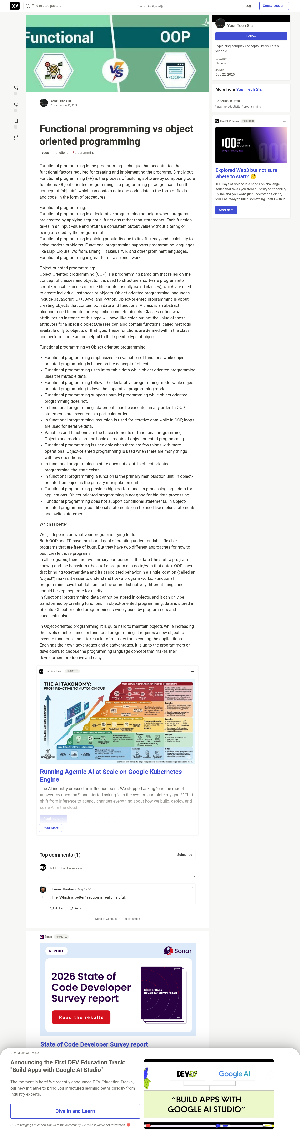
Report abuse (131, 918)
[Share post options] (16, 153)
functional (60, 152)
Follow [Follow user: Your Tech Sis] (251, 36)
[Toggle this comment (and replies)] (43, 897)
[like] (57, 908)
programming (83, 152)
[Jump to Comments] (16, 106)
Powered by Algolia (150, 6)
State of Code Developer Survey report (94, 1044)
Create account (274, 6)
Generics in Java (251, 104)
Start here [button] (226, 210)
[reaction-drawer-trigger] (16, 90)
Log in (249, 6)
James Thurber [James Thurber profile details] (62, 889)
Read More (50, 828)
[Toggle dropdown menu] (192, 671)
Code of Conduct (106, 918)
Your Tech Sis (60, 101)
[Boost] (16, 137)
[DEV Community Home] (15, 6)
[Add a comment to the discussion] (121, 871)
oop (45, 152)
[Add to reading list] (16, 123)
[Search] (28, 6)
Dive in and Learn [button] (75, 1111)
